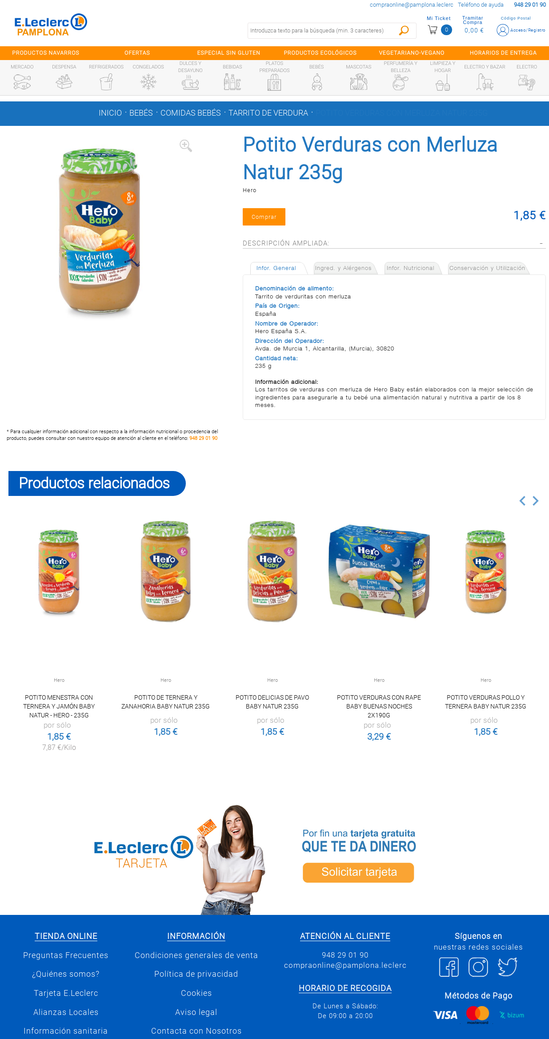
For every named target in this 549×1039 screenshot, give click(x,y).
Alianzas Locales (66, 1012)
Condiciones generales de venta (196, 955)
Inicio (110, 113)
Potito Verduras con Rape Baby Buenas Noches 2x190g (379, 706)
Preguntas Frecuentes (65, 955)
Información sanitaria (66, 1031)
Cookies (196, 993)
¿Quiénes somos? (66, 974)
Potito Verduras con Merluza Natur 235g (402, 113)
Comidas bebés (190, 113)
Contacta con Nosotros (196, 1031)
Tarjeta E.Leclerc (66, 993)
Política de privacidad (196, 974)
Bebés (141, 113)
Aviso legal (196, 1012)
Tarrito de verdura (268, 113)
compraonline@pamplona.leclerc (411, 4)
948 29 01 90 (203, 438)
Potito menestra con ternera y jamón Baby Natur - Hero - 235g (59, 706)
